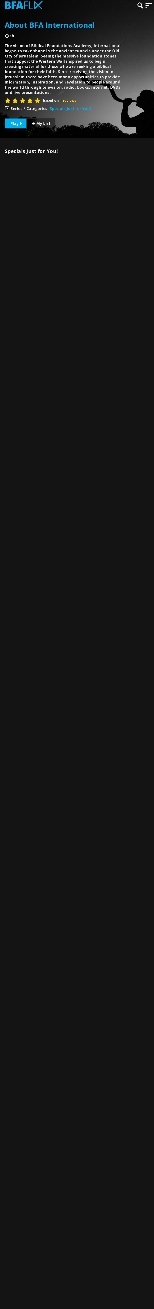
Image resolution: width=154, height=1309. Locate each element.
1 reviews (68, 100)
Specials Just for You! (71, 108)
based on (59, 100)
